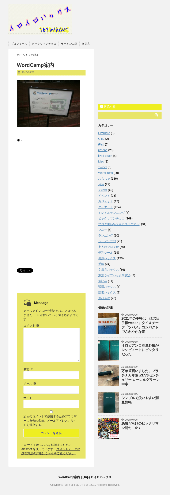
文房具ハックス (108, 269)
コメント (31, 325)
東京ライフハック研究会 (114, 275)
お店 (101, 184)
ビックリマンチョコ (44, 43)
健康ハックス (107, 258)
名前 (28, 369)
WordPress (105, 173)
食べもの (104, 298)
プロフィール (19, 43)
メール (29, 383)
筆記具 (102, 281)
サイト (27, 397)
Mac (101, 161)
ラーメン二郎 (69, 43)
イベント (104, 195)
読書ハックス (107, 292)
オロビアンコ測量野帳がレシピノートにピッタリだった (140, 350)
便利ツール (105, 252)
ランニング (105, 235)
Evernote (104, 133)
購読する (108, 106)
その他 (102, 190)
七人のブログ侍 (108, 247)
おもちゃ (104, 178)
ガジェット (105, 201)
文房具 (86, 43)
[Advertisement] (51, 177)
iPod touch (105, 155)
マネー (102, 229)
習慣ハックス (107, 286)
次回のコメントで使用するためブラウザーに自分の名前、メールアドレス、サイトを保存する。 (50, 420)
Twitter (102, 167)
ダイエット (105, 207)
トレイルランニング (111, 212)
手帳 (101, 264)
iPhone (102, 150)
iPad (101, 144)
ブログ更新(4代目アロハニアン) (119, 224)
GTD (101, 138)
